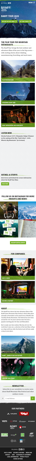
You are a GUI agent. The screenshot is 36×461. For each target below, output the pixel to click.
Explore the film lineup (9, 21)
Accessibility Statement (23, 455)
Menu (32, 2)
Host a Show (8, 452)
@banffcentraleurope (18, 242)
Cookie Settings (18, 459)
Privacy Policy (24, 457)
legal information (12, 457)
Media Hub (29, 452)
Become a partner (18, 452)
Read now (5, 184)
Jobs (13, 455)
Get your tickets (25, 21)
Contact (7, 455)
